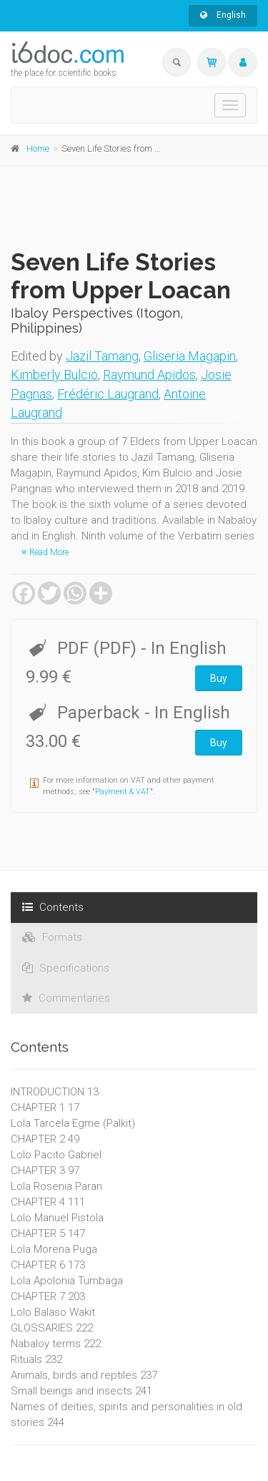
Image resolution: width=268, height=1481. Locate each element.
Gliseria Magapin (190, 355)
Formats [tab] (52, 937)
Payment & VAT (122, 791)
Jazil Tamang (102, 355)
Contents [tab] (53, 907)
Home (37, 148)
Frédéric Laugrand (108, 393)
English (223, 15)
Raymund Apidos (149, 374)
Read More (45, 552)
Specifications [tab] (65, 968)
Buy (218, 678)
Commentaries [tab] (66, 998)
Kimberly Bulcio (54, 374)
